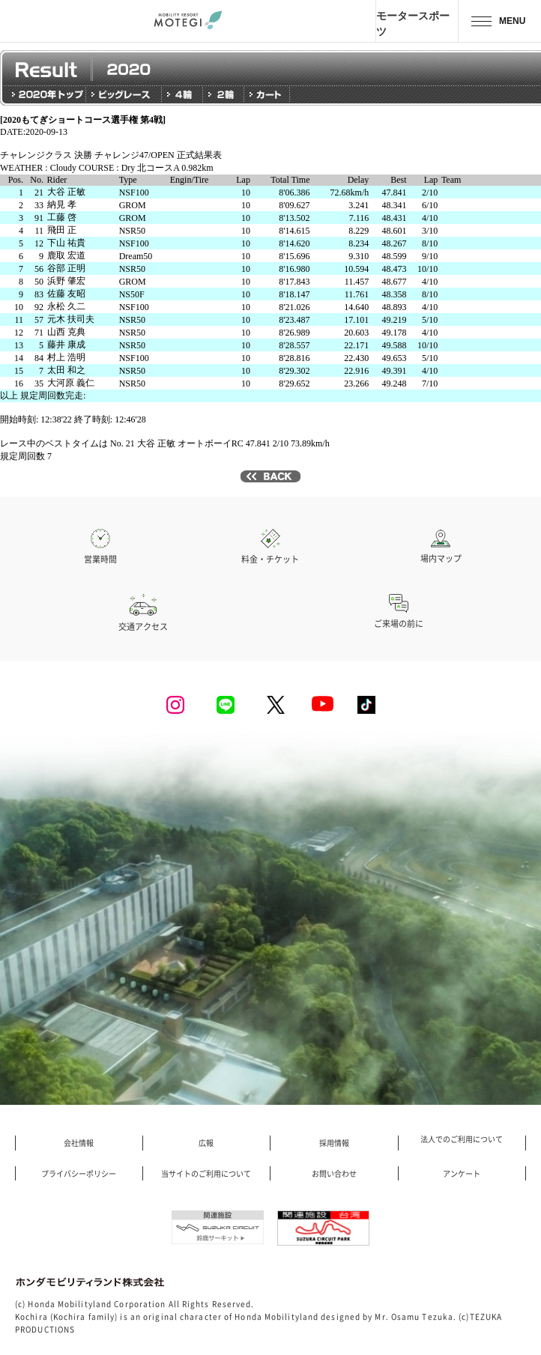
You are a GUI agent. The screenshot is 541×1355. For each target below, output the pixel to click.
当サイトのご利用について (206, 1173)
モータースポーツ (413, 23)
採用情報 (334, 1143)
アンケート (461, 1173)
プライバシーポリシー (78, 1173)
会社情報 (79, 1143)
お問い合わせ (334, 1173)
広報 (206, 1143)
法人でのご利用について (461, 1139)
